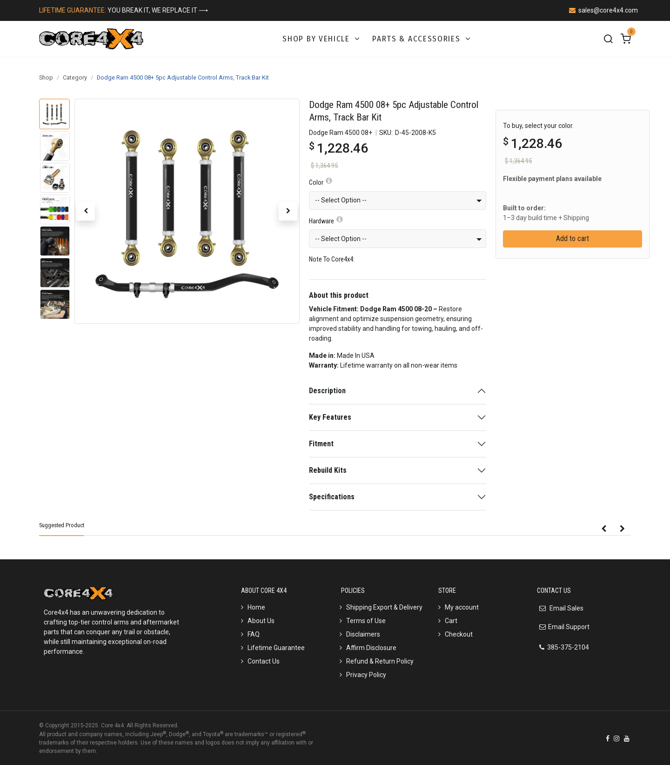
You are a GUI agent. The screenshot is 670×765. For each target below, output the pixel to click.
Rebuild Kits (328, 470)
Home (256, 607)
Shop (46, 77)
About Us (261, 620)
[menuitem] (322, 39)
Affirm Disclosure (371, 647)
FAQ (254, 634)
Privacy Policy (366, 674)
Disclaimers (363, 634)
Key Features (330, 417)
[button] (85, 211)
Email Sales (565, 608)
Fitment (321, 443)
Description (327, 390)
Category (75, 77)
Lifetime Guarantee (276, 647)
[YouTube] (627, 738)
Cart (451, 620)
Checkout (459, 634)
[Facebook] (608, 738)
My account (462, 607)
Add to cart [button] (572, 238)
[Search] (608, 39)
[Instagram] (616, 738)
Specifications (332, 496)
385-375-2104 (568, 647)
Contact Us (264, 661)
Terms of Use (366, 620)
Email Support (569, 627)
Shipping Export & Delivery (384, 607)
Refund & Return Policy (380, 661)
